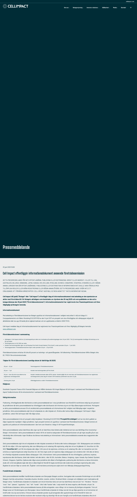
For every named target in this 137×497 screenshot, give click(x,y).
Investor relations (81, 6)
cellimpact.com (130, 1)
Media (110, 6)
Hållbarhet (98, 6)
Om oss (47, 6)
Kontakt (122, 6)
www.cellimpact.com (9, 329)
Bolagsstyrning (62, 6)
